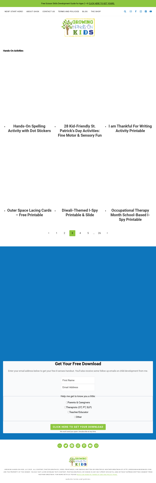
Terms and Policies (68, 11)
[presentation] (29, 91)
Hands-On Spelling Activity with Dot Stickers (29, 128)
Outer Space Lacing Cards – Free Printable (29, 212)
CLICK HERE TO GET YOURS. (102, 3)
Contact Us (49, 11)
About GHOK (32, 11)
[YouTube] (151, 11)
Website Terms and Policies (78, 479)
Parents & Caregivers (79, 402)
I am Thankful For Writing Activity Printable (130, 128)
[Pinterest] (146, 11)
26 (99, 233)
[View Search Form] (125, 11)
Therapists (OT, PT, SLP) (79, 407)
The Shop (96, 11)
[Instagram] (141, 11)
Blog (85, 11)
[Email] (131, 11)
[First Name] (78, 380)
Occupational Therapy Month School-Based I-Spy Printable (130, 215)
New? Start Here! (14, 11)
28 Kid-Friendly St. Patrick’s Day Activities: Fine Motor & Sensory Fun (80, 131)
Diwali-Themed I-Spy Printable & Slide (80, 212)
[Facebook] (136, 11)
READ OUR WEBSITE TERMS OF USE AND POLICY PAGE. (97, 474)
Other (79, 417)
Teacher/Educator (78, 412)
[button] (78, 407)
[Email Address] (78, 387)
